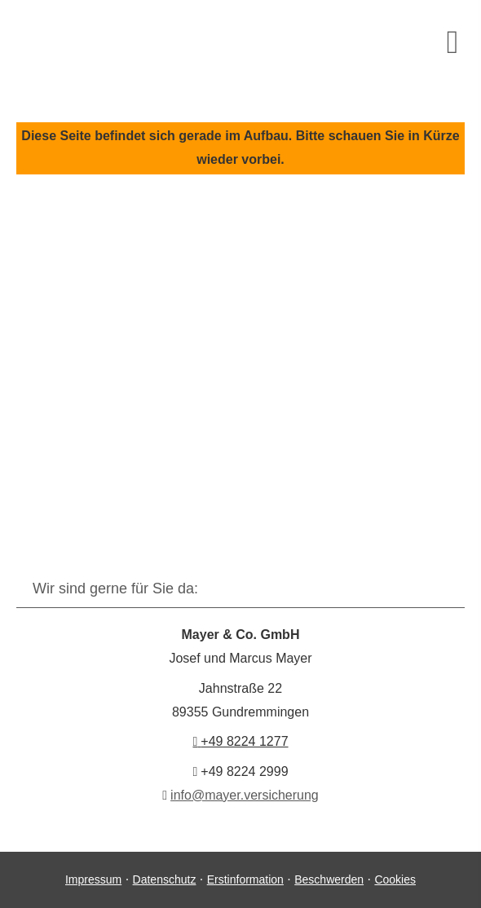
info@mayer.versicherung (244, 795)
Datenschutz (164, 879)
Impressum (93, 879)
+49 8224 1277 (240, 741)
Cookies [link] (395, 879)
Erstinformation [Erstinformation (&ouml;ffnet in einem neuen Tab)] (245, 879)
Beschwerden (329, 879)
